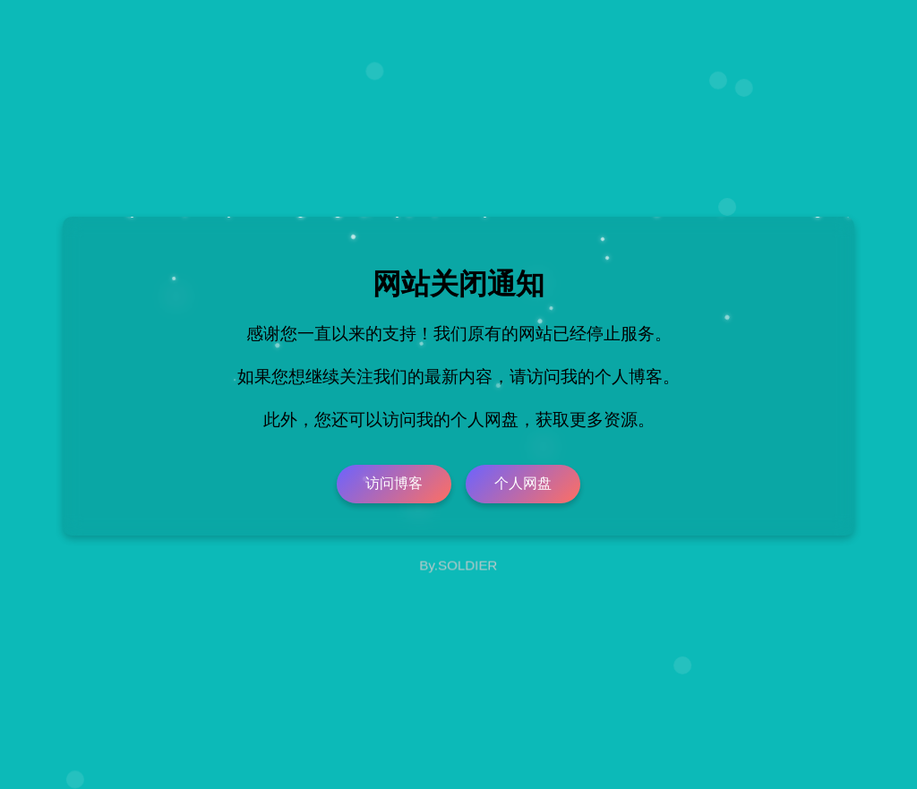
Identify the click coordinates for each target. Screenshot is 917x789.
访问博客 (394, 483)
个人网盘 (523, 483)
